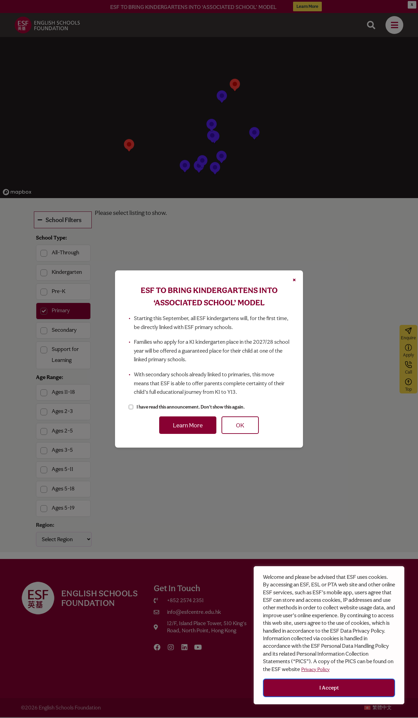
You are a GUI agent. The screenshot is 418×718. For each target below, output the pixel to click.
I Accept (329, 687)
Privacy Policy (315, 669)
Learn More (188, 425)
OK (240, 425)
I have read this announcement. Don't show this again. (191, 407)
